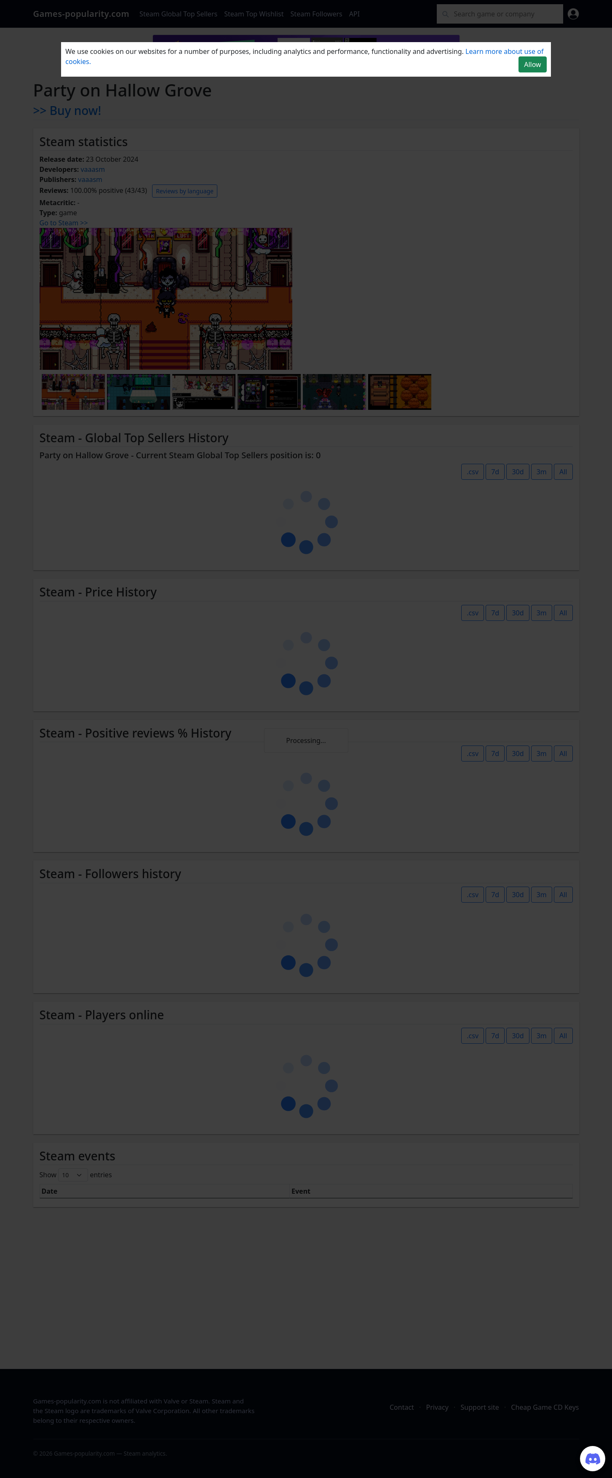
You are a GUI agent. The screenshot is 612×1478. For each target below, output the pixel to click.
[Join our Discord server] (592, 1458)
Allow (532, 64)
